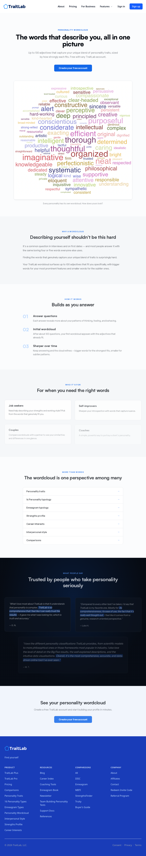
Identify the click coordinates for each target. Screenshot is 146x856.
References (46, 816)
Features (106, 6)
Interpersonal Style (15, 818)
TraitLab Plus (11, 772)
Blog (42, 772)
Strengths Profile (14, 824)
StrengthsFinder (84, 795)
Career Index (47, 778)
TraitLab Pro (11, 778)
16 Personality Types (16, 801)
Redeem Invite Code (121, 790)
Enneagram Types (14, 807)
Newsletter (45, 795)
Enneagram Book (49, 790)
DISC (77, 778)
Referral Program (120, 795)
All (76, 772)
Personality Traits (14, 795)
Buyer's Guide (82, 807)
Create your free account (73, 68)
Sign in (121, 6)
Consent (116, 845)
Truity (78, 801)
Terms (138, 845)
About (61, 6)
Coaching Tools (48, 784)
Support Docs (47, 810)
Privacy (128, 845)
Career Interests (13, 830)
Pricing (73, 6)
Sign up (136, 6)
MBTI (78, 790)
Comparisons (12, 790)
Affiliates (115, 778)
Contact (115, 784)
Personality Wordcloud (17, 813)
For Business (88, 6)
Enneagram (81, 784)
